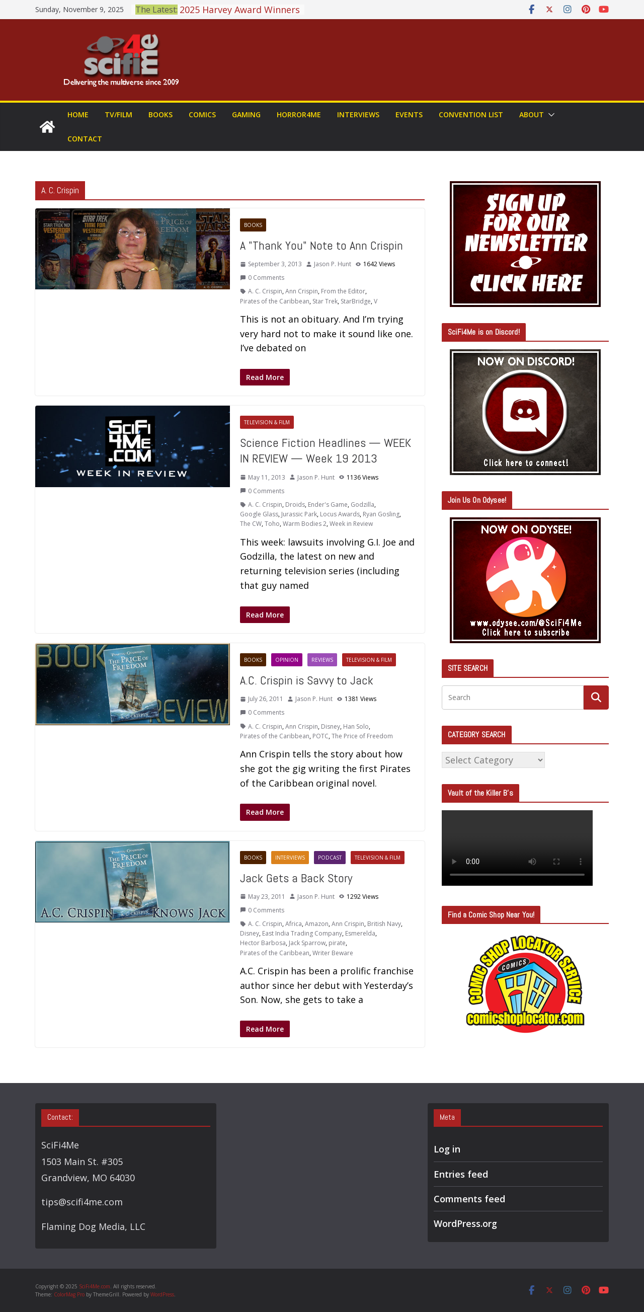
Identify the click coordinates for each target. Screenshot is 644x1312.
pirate (337, 943)
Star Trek (325, 301)
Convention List (471, 114)
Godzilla (362, 504)
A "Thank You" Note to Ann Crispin (321, 245)
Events (409, 114)
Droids (295, 504)
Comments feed (469, 1199)
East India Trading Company (302, 933)
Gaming (246, 114)
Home (78, 114)
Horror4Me (299, 114)
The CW (251, 523)
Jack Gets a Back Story (296, 878)
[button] (549, 115)
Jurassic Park (299, 514)
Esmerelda (360, 933)
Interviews (358, 114)
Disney (330, 726)
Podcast (330, 857)
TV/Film (118, 114)
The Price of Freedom (362, 736)
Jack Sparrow (307, 943)
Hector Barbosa (263, 943)
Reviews (322, 659)
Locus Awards (340, 514)
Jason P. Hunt (332, 264)
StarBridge (356, 301)
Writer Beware (332, 953)
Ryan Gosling (381, 514)
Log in (447, 1149)
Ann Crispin (301, 291)
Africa (293, 923)
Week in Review (351, 523)
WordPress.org (465, 1223)
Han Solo (356, 726)
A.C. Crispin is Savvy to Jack (306, 680)
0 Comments (262, 277)
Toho (272, 523)
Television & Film (267, 422)
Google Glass (259, 514)
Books (160, 114)
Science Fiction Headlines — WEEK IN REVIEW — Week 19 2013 (325, 450)
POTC (320, 736)
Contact (84, 138)
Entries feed (461, 1174)
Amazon (317, 923)
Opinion (286, 659)
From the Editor (343, 291)
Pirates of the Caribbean (274, 301)
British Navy (384, 923)
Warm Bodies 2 (305, 523)
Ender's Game (328, 504)
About (531, 114)
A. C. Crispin (265, 291)
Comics (202, 114)
